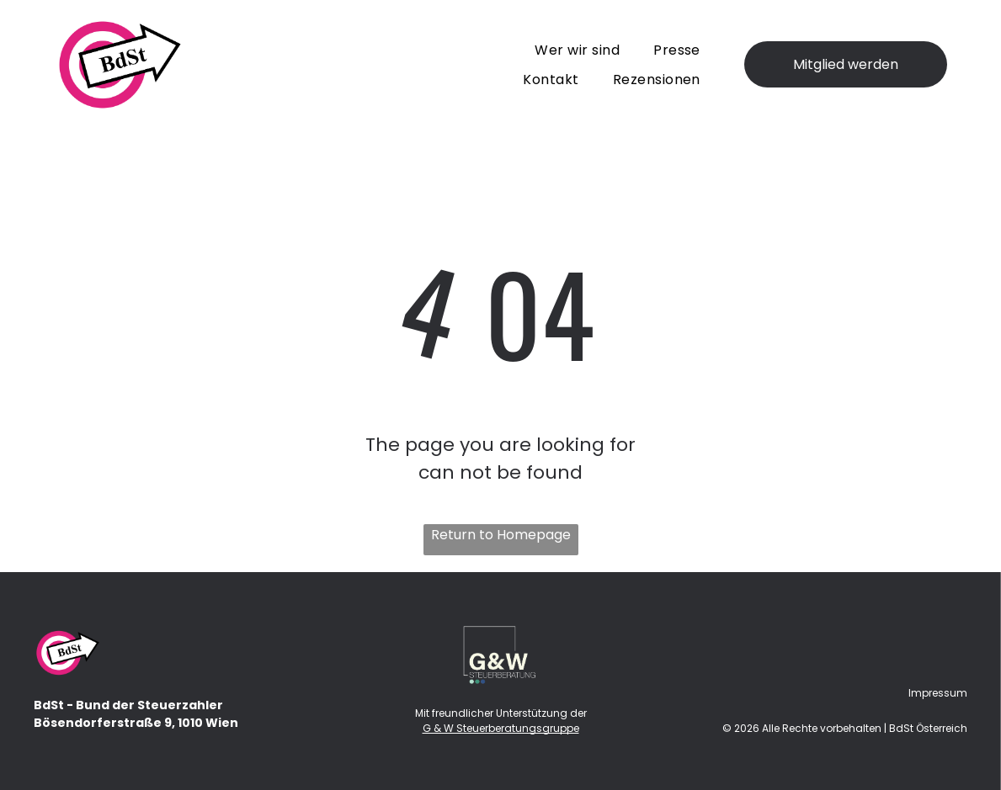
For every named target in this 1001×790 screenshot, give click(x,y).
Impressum (937, 693)
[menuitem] (577, 49)
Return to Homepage (501, 534)
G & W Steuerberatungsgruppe (501, 728)
